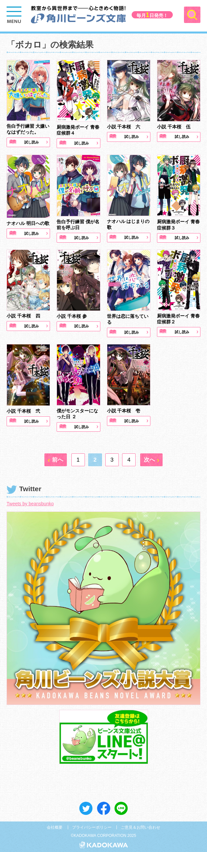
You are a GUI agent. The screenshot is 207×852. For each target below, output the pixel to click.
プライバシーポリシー (92, 826)
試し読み (31, 141)
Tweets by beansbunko (30, 502)
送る (121, 807)
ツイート (85, 807)
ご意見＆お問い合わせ (140, 826)
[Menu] (15, 15)
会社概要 (55, 826)
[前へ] (55, 458)
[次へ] (151, 458)
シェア (103, 807)
